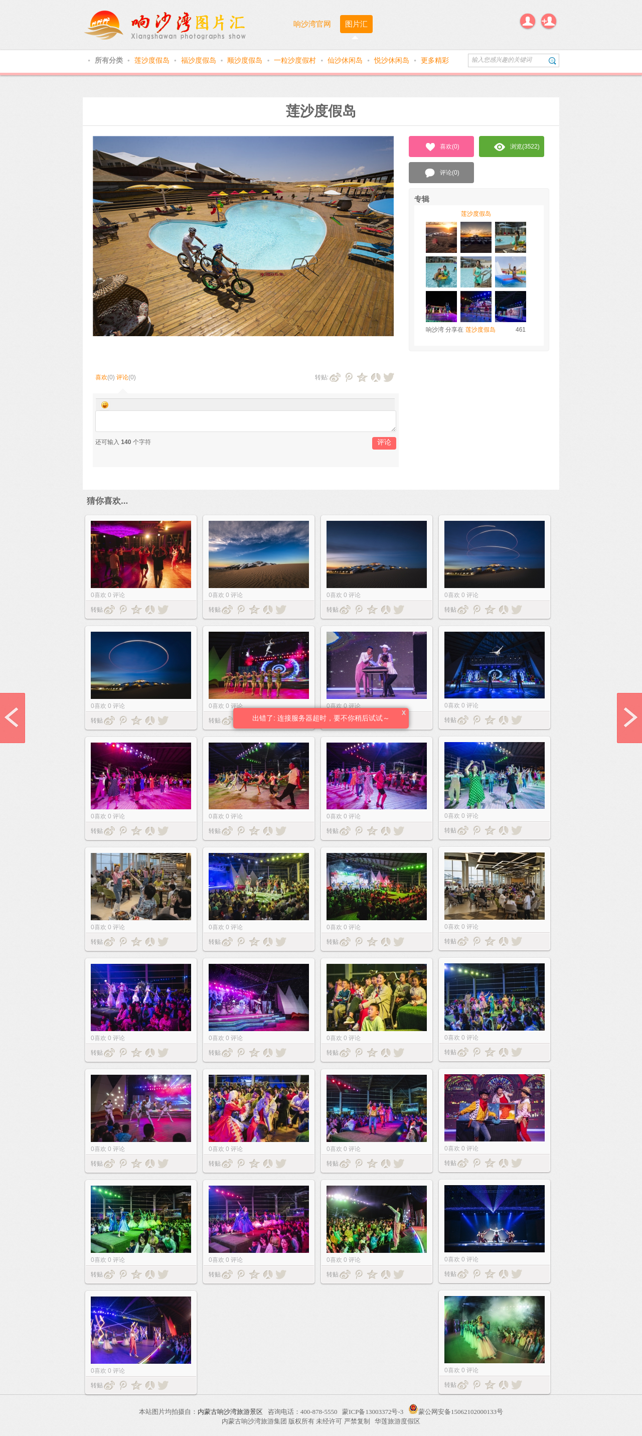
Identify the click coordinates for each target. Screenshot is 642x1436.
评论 (122, 377)
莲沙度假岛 (153, 60)
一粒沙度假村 (296, 60)
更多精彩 (435, 60)
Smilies (105, 405)
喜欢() (441, 147)
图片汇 (356, 24)
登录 (527, 21)
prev (12, 718)
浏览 (517, 147)
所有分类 (110, 60)
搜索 (552, 60)
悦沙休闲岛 (392, 60)
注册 (548, 21)
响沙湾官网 (312, 24)
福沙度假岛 (199, 60)
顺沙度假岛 (245, 60)
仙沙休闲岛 (346, 60)
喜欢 (101, 377)
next (629, 718)
